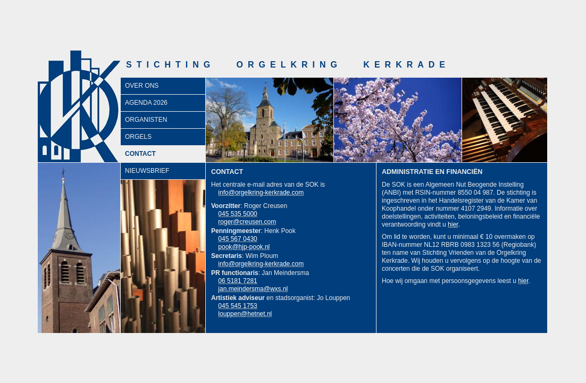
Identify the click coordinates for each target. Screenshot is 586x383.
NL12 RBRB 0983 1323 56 (461, 244)
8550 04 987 (475, 192)
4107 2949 (476, 208)
